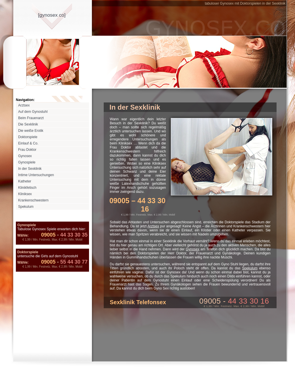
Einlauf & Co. (28, 143)
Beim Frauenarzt (31, 118)
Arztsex (24, 105)
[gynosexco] (51, 15)
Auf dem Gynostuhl (33, 112)
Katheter (24, 181)
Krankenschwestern (33, 200)
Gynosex (25, 156)
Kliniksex (25, 194)
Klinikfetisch (27, 188)
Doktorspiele (27, 137)
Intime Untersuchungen (36, 175)
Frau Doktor (27, 150)
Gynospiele (26, 162)
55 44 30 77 (72, 262)
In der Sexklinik (29, 169)
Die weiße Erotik (30, 131)
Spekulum (25, 207)
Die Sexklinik (28, 124)
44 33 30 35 (72, 235)
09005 (48, 235)
